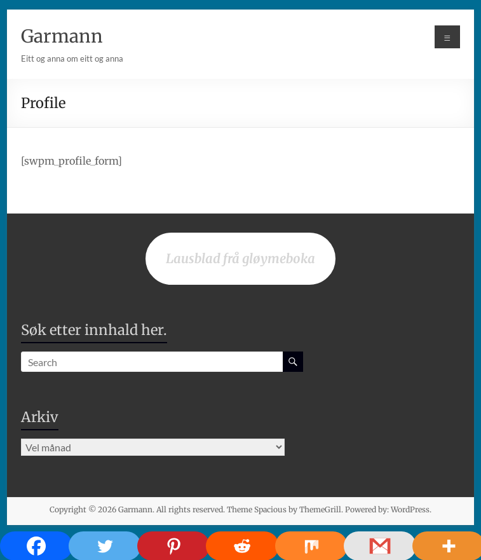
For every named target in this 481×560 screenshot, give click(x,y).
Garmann (62, 36)
